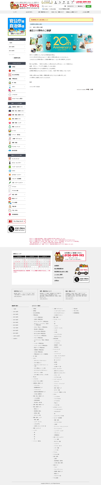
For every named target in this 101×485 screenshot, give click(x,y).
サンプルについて (58, 277)
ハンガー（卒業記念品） (39, 343)
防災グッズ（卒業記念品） (39, 347)
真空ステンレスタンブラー (59, 372)
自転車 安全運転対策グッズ (39, 391)
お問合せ (56, 280)
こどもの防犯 (37, 398)
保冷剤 (55, 362)
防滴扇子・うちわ (58, 345)
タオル (54, 394)
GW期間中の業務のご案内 (36, 24)
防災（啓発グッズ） (37, 406)
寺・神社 (35, 356)
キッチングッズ (56, 349)
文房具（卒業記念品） (38, 319)
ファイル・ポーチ (58, 445)
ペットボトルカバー (58, 409)
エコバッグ (56, 381)
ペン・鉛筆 (56, 439)
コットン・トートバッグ (59, 383)
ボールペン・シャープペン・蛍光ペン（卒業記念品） (41, 324)
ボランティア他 (37, 415)
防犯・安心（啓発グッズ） (38, 396)
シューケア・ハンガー (58, 430)
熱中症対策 (55, 338)
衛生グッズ (55, 465)
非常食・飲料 (37, 413)
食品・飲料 (55, 456)
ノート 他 (56, 450)
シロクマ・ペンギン (58, 327)
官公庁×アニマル (57, 336)
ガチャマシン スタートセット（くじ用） (41, 365)
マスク (55, 467)
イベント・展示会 (37, 441)
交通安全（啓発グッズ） (38, 383)
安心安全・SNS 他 (38, 402)
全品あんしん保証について (71, 12)
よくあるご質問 (86, 12)
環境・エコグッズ (37, 428)
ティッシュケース (58, 428)
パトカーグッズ (37, 389)
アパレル (55, 452)
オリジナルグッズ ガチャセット (40, 370)
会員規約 (56, 265)
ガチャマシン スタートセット (40, 360)
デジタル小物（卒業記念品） (40, 331)
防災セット (36, 408)
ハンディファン (57, 340)
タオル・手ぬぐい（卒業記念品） (41, 327)
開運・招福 (55, 317)
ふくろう (56, 325)
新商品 (34, 310)
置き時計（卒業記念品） (39, 329)
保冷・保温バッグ (58, 387)
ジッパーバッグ (57, 353)
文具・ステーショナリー (58, 437)
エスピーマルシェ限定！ (38, 381)
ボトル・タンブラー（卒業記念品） (41, 321)
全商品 (34, 308)
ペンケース (56, 443)
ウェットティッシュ (58, 469)
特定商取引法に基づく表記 (61, 271)
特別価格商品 (76, 312)
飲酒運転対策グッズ (38, 387)
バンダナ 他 (56, 405)
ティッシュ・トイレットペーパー (61, 426)
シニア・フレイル (37, 421)
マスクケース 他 (57, 475)
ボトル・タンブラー (57, 368)
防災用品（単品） (37, 411)
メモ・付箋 (56, 447)
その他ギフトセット (58, 315)
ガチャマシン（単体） (38, 372)
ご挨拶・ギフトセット (58, 308)
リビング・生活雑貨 (57, 417)
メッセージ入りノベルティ (59, 310)
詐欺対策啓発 (37, 400)
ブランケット (57, 432)
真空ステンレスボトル (58, 370)
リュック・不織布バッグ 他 (60, 392)
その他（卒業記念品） (38, 351)
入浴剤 (55, 424)
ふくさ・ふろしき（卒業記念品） (41, 345)
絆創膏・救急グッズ (58, 471)
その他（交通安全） (38, 393)
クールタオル (57, 342)
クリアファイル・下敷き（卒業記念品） (41, 340)
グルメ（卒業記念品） (38, 337)
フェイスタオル (57, 398)
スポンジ (56, 351)
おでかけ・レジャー (57, 407)
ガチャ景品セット (37, 362)
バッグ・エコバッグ (57, 379)
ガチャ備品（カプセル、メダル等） (41, 374)
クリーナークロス (58, 422)
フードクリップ (57, 357)
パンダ (55, 330)
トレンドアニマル (58, 334)
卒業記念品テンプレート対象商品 (41, 354)
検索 (88, 6)
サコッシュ (56, 385)
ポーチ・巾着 (57, 390)
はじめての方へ (29, 12)
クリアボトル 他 (57, 377)
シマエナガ (35, 378)
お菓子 (55, 458)
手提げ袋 (75, 308)
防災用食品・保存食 (58, 460)
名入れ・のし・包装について (58, 12)
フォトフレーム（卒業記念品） (40, 335)
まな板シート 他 (57, 366)
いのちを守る (37, 423)
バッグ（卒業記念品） (38, 317)
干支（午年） (76, 310)
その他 (55, 332)
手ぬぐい (56, 402)
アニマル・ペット (57, 319)
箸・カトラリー (57, 360)
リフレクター (37, 385)
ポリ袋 (55, 364)
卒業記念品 (35, 315)
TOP (30, 27)
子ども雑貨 (55, 477)
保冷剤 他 (56, 347)
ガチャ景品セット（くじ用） (40, 368)
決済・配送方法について (43, 12)
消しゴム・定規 (57, 441)
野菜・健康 (36, 419)
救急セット (56, 473)
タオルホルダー (57, 411)
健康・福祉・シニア (37, 417)
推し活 (34, 376)
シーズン (35, 430)
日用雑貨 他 (56, 435)
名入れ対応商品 (36, 312)
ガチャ (34, 358)
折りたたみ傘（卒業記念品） (40, 333)
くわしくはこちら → (18, 296)
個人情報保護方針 (58, 268)
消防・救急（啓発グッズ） (38, 404)
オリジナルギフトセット (59, 312)
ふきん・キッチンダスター (59, 355)
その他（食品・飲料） (58, 462)
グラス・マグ (57, 375)
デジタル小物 (56, 454)
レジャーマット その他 (59, 415)
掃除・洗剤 (56, 420)
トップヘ (15, 12)
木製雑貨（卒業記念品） (39, 349)
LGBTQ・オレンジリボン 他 (40, 426)
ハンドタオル (57, 396)
